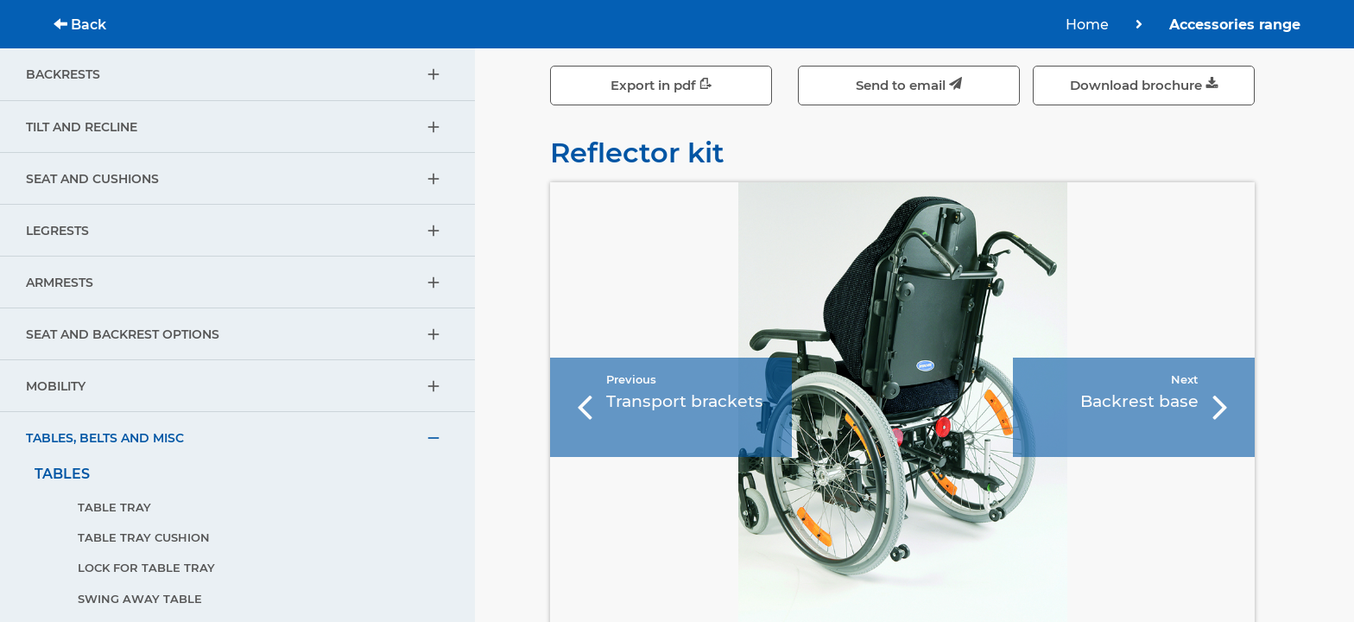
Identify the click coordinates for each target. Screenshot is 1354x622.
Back (80, 24)
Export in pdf (661, 85)
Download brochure (1144, 85)
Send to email (909, 85)
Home (1087, 24)
